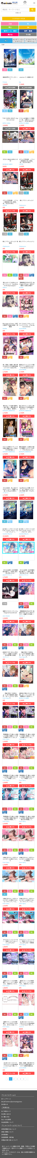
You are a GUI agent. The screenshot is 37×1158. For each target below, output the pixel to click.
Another (21, 287)
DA (28, 27)
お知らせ (4, 1104)
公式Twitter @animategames (12, 1102)
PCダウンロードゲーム (18, 41)
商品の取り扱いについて (9, 1140)
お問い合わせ (6, 1114)
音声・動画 (28, 31)
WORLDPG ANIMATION (9, 410)
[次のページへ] (27, 1079)
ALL (6, 40)
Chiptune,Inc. (22, 205)
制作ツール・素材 (10, 31)
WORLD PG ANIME (24, 123)
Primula (5, 82)
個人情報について (7, 1132)
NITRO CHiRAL (6, 123)
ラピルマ (21, 1026)
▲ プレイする (10, 211)
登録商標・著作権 (7, 1137)
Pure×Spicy (22, 657)
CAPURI (21, 164)
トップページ (6, 1099)
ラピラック (22, 616)
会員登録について (7, 1122)
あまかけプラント (7, 575)
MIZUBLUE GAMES (7, 164)
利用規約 (4, 1135)
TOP (2, 45)
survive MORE (22, 328)
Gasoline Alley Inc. (7, 534)
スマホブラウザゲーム (31, 41)
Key (20, 82)
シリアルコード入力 (18, 19)
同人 (10, 27)
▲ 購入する (27, 128)
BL (28, 23)
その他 (28, 34)
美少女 (10, 34)
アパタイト (6, 493)
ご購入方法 (5, 1117)
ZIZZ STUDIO (6, 616)
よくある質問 (6, 1119)
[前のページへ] (7, 1079)
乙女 (10, 23)
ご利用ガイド (6, 1111)
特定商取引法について (8, 1129)
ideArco (5, 287)
